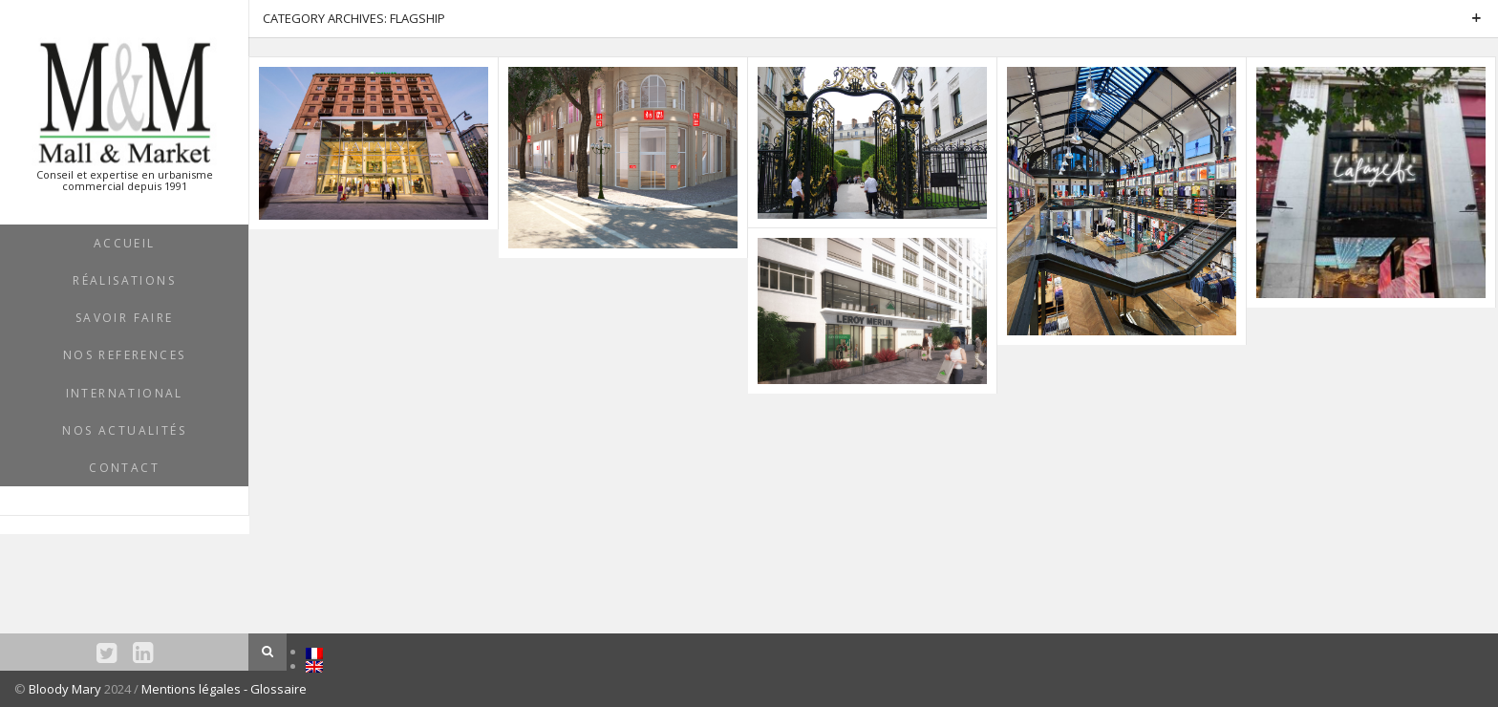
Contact (124, 468)
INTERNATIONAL (124, 393)
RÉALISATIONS (124, 280)
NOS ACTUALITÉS (124, 430)
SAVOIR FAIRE (124, 318)
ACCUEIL (125, 243)
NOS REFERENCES (124, 355)
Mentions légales (192, 688)
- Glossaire (275, 688)
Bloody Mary (65, 688)
